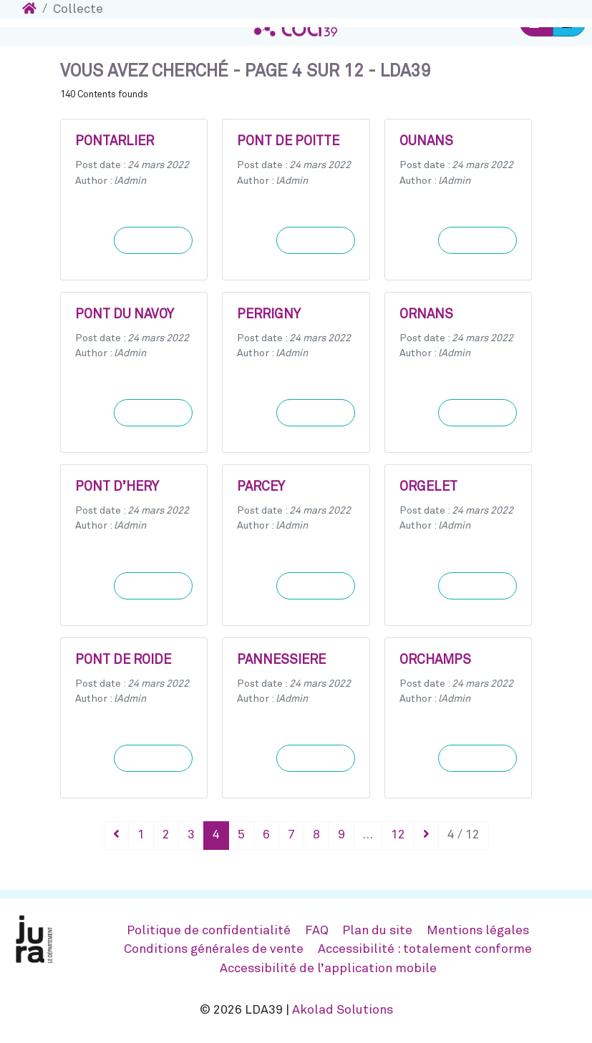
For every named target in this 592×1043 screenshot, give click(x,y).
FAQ (317, 930)
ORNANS (426, 314)
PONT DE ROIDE (123, 660)
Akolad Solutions (342, 1010)
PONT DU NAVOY (124, 314)
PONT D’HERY (117, 487)
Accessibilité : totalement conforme (425, 949)
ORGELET (428, 487)
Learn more (153, 240)
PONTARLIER (114, 141)
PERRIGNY (269, 314)
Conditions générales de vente (214, 949)
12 (398, 834)
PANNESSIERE (281, 660)
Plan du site (377, 930)
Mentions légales (478, 930)
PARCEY (261, 487)
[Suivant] (426, 835)
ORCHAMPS (435, 660)
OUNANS (426, 141)
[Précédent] (116, 835)
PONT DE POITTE (288, 141)
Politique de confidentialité (209, 930)
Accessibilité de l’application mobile (328, 968)
